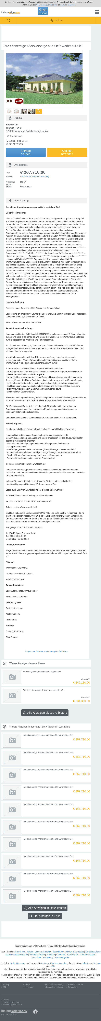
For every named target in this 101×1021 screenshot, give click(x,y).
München (54, 963)
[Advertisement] (46, 33)
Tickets (30, 952)
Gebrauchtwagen (88, 954)
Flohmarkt (60, 954)
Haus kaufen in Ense (45, 916)
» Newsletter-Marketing (10, 1002)
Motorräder (36, 957)
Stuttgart (97, 963)
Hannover (20, 963)
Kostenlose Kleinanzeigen (16, 954)
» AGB (4, 987)
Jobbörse (50, 954)
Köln (53, 966)
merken (56, 20)
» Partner (5, 1000)
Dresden (63, 963)
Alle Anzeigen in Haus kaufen (45, 908)
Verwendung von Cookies (46, 5)
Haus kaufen (72, 954)
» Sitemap (5, 985)
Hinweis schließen (68, 5)
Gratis (43, 11)
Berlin (12, 963)
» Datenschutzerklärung (54, 985)
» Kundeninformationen (54, 987)
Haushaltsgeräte (62, 957)
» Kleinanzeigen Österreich (11, 1005)
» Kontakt (26, 985)
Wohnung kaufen (37, 954)
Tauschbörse (58, 952)
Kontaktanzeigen (92, 952)
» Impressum (28, 987)
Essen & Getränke (43, 952)
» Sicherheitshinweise (74, 985)
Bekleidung (48, 957)
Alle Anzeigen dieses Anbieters (45, 712)
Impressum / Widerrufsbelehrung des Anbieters (46, 651)
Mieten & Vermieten (75, 952)
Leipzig (85, 963)
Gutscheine (20, 952)
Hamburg (44, 963)
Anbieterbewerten (67, 152)
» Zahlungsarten (72, 987)
